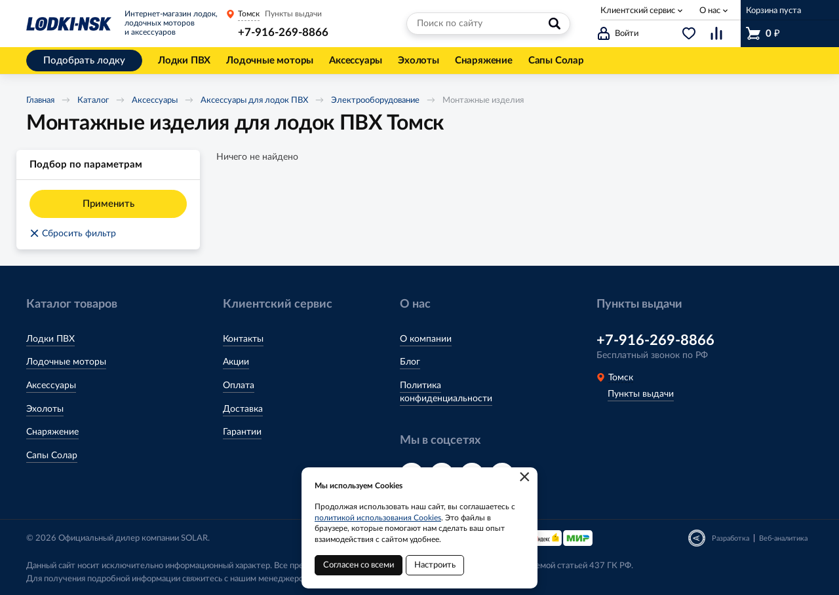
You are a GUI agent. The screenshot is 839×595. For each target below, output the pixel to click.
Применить (108, 204)
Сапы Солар (51, 455)
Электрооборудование (375, 100)
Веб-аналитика (783, 538)
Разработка (730, 538)
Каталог (93, 100)
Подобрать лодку (84, 60)
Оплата (238, 385)
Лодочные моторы (66, 362)
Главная (40, 100)
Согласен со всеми (358, 565)
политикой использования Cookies (378, 518)
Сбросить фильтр (72, 234)
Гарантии (242, 432)
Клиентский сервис (637, 11)
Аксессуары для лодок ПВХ (254, 100)
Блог (410, 362)
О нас (709, 11)
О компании (426, 339)
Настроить (435, 565)
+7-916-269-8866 (283, 32)
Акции (236, 362)
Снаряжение (52, 432)
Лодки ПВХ (50, 339)
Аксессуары (155, 100)
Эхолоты (45, 409)
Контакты (243, 339)
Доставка (243, 409)
